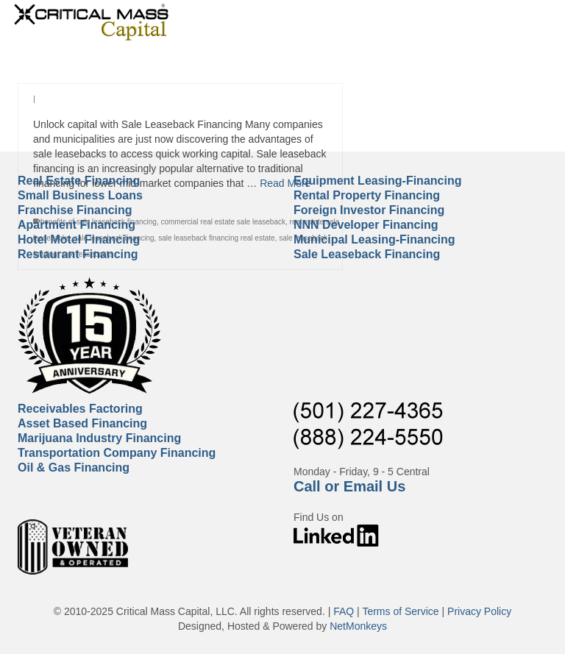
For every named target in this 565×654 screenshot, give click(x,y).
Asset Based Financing (82, 423)
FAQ (343, 611)
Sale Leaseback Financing (367, 254)
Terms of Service (400, 611)
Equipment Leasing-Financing (377, 180)
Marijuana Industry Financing (99, 438)
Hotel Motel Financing (79, 239)
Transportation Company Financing (117, 453)
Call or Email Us (349, 486)
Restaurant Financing (78, 254)
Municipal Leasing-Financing (374, 239)
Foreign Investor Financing (369, 210)
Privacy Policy (479, 611)
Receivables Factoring (80, 408)
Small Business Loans (80, 195)
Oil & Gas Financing (73, 467)
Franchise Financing (75, 210)
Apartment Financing (76, 224)
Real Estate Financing (79, 180)
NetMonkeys (358, 626)
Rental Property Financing (367, 195)
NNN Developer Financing (366, 224)
